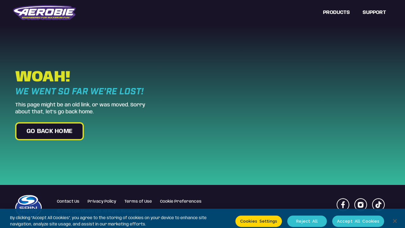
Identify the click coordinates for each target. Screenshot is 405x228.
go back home (49, 131)
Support (374, 12)
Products (336, 12)
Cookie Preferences (181, 202)
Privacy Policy (102, 202)
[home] (44, 12)
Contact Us (68, 202)
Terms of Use (138, 202)
